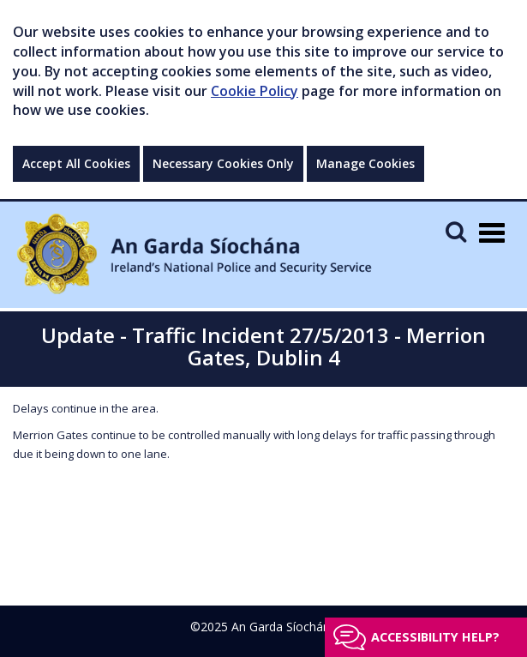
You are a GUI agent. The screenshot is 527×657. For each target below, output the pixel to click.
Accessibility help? (435, 637)
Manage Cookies (365, 163)
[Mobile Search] (456, 231)
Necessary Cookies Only (223, 163)
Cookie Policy (254, 90)
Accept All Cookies (76, 163)
